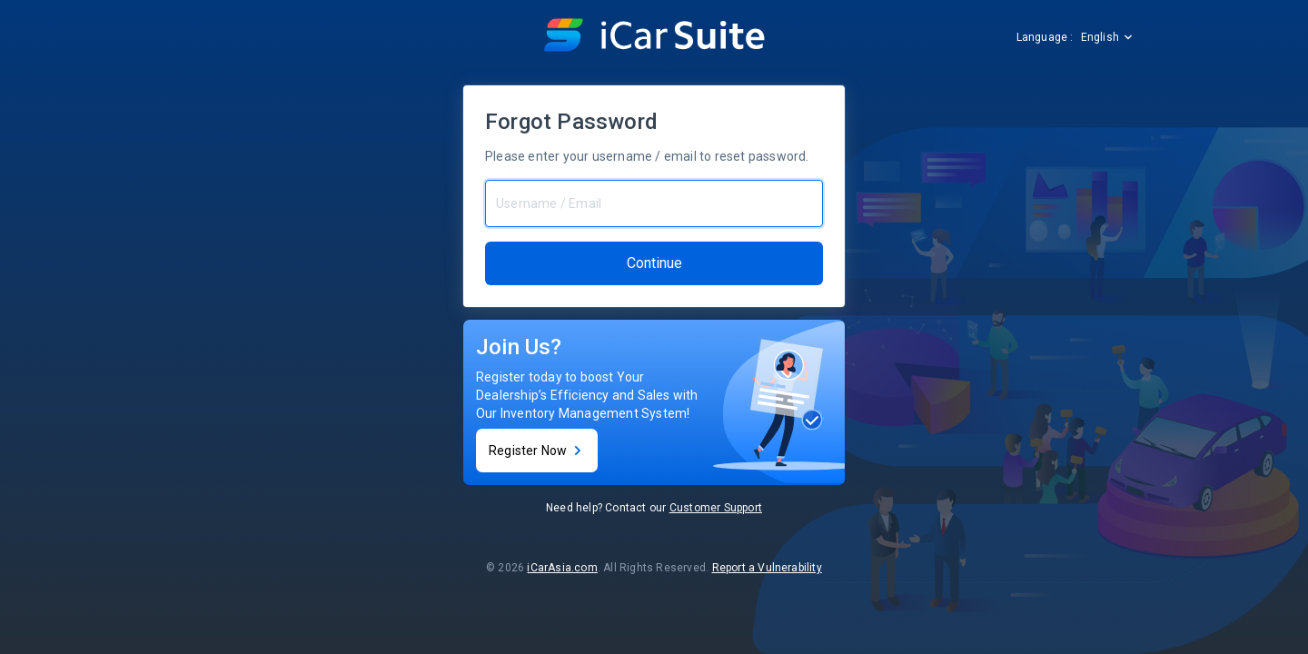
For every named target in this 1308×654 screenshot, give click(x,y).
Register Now (537, 450)
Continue (654, 263)
